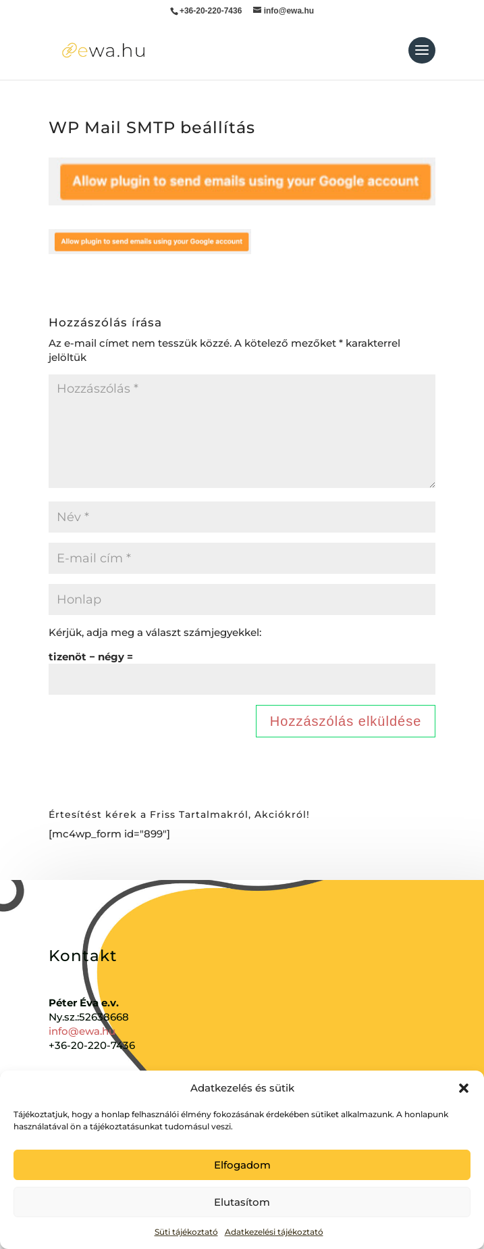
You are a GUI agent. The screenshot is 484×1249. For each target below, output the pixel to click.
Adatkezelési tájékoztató (274, 1232)
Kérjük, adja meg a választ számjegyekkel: (155, 632)
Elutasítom (242, 1202)
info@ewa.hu (82, 1031)
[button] (463, 1088)
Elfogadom (242, 1164)
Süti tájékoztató (186, 1232)
